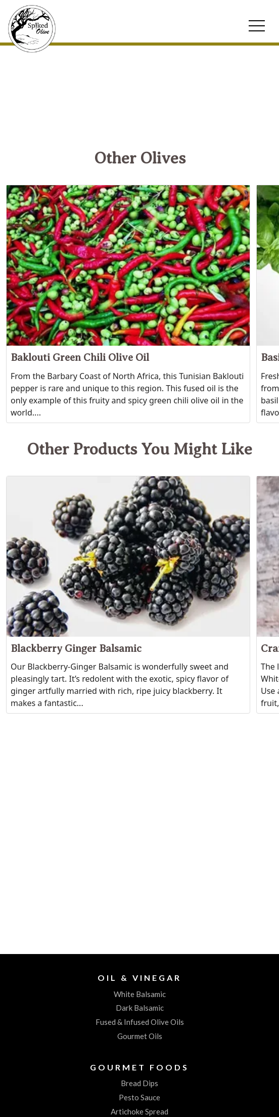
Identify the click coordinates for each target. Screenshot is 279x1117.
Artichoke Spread (139, 1111)
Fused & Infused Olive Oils (140, 1021)
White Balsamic (140, 994)
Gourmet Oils (139, 1036)
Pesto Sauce (139, 1097)
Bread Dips (139, 1083)
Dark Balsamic (140, 1007)
